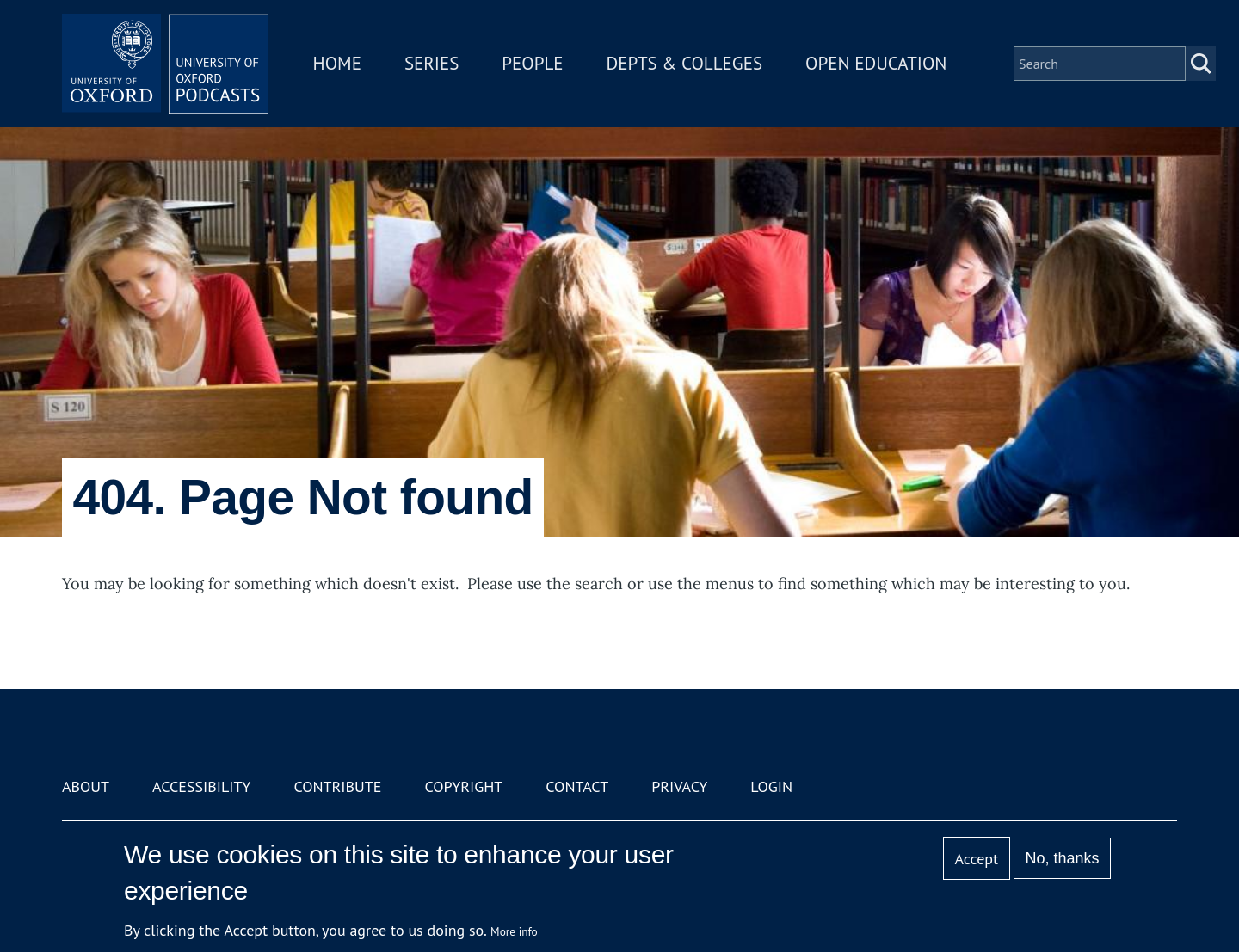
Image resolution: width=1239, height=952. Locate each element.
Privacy (679, 786)
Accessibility (201, 786)
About (85, 786)
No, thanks (1062, 858)
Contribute (337, 786)
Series (431, 63)
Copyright (463, 786)
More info (514, 931)
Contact (577, 786)
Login (771, 786)
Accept (976, 859)
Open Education (875, 63)
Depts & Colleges (685, 63)
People (532, 63)
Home (337, 63)
